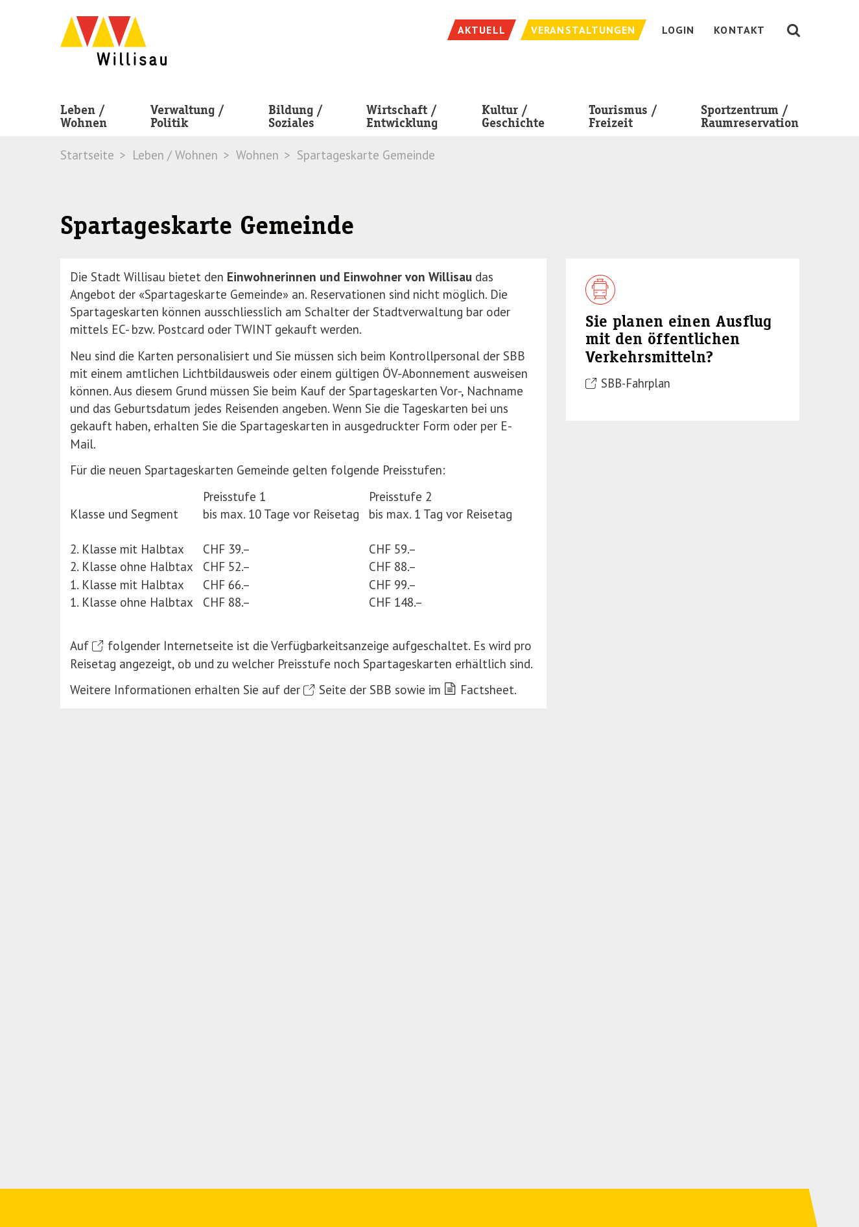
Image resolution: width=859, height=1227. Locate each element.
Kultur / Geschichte (513, 119)
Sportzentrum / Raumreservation (750, 119)
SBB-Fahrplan (635, 383)
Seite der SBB (355, 689)
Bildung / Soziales (295, 119)
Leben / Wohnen (83, 119)
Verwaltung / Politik (187, 119)
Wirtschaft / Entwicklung (402, 119)
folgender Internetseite (170, 645)
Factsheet (487, 689)
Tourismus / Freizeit (623, 119)
